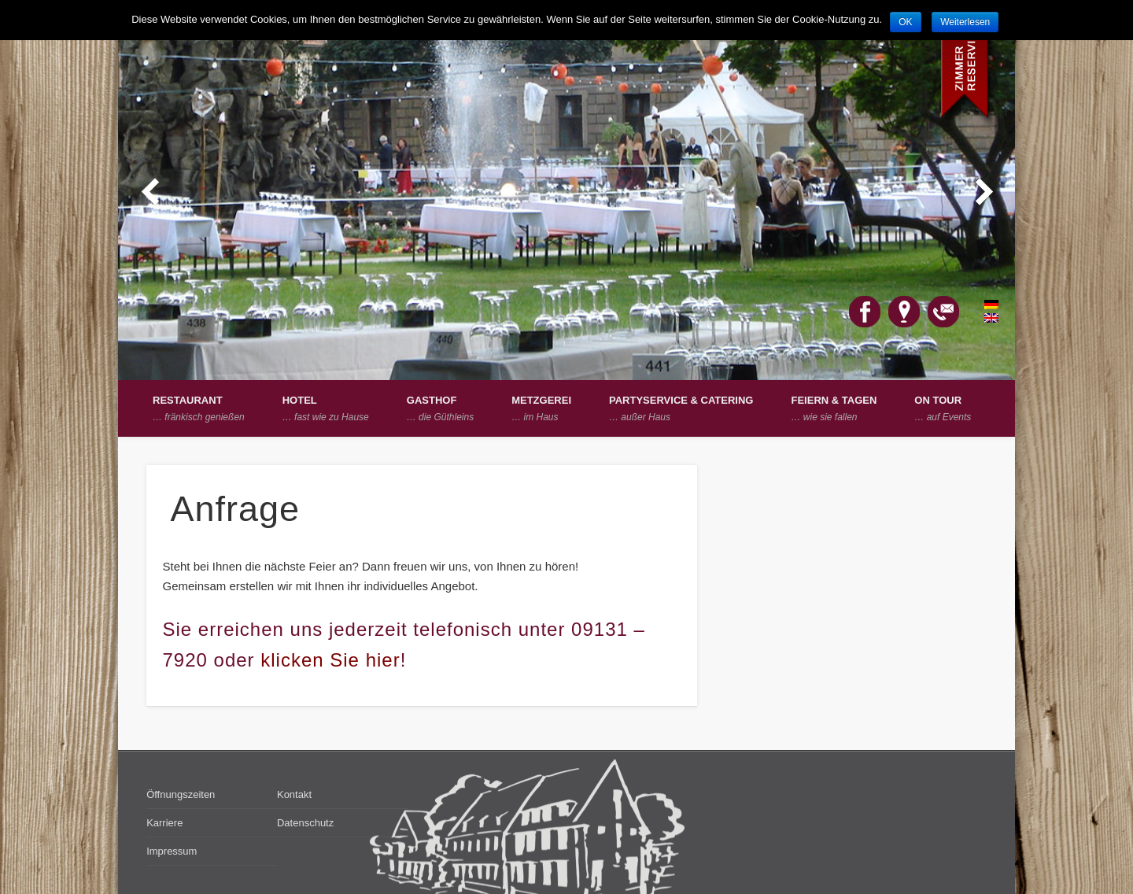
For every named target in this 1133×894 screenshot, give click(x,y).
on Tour (942, 408)
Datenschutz (305, 823)
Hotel (325, 408)
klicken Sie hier (330, 659)
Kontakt (294, 794)
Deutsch (982, 304)
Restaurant (199, 408)
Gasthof (440, 408)
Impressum (171, 851)
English (982, 318)
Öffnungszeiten (180, 794)
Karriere (164, 823)
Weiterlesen (965, 22)
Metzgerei (541, 408)
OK (905, 22)
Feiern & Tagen (834, 408)
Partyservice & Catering (681, 408)
